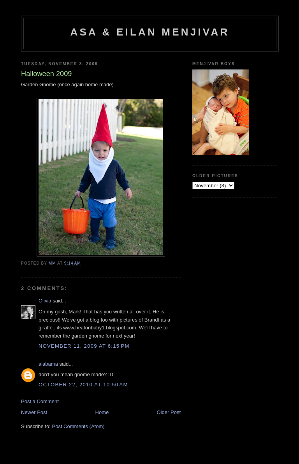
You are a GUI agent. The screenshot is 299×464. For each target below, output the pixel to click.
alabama (48, 364)
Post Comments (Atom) (78, 426)
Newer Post (34, 412)
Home (102, 412)
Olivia (45, 301)
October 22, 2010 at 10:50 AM (83, 385)
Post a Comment (40, 401)
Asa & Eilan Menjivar (150, 32)
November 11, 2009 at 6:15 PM (84, 346)
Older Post (169, 412)
